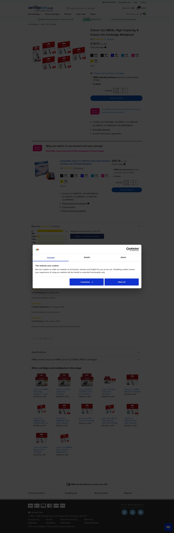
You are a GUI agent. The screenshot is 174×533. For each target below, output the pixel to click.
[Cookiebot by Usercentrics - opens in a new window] (128, 249)
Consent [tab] (50, 258)
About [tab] (123, 257)
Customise (87, 282)
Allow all (121, 282)
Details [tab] (87, 257)
